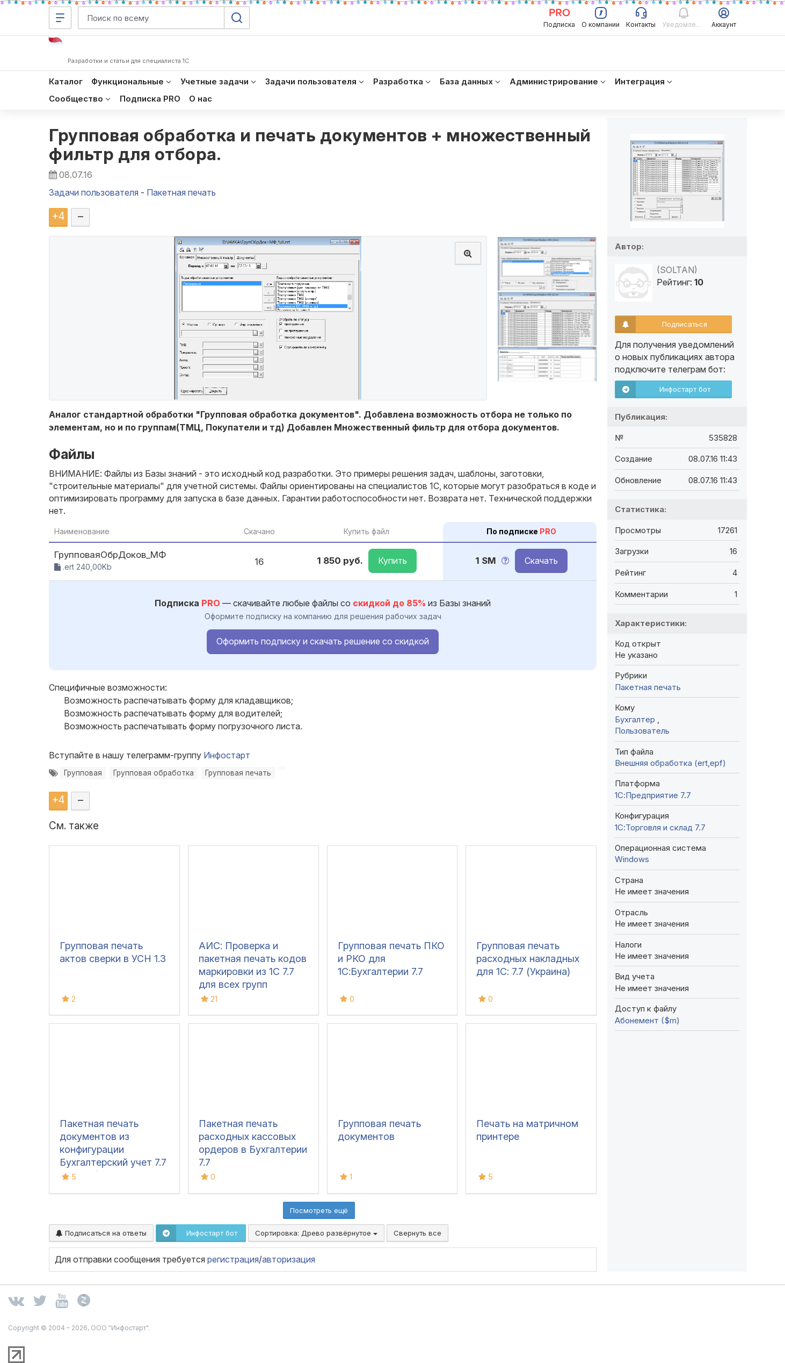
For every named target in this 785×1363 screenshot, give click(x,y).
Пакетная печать (648, 687)
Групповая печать (238, 773)
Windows (632, 859)
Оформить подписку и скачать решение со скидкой (322, 641)
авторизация (288, 1259)
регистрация (233, 1259)
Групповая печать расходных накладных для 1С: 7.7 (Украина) (527, 958)
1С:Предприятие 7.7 (653, 795)
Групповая (83, 773)
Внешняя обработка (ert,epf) (670, 763)
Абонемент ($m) (647, 1020)
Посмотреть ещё (319, 1210)
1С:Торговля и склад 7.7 (660, 827)
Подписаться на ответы (101, 1233)
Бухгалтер (636, 719)
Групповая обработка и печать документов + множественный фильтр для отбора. (320, 144)
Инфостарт (226, 755)
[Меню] (60, 17)
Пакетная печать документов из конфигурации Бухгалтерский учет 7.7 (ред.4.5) (113, 1149)
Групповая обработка (153, 773)
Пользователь (642, 731)
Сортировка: (316, 1233)
